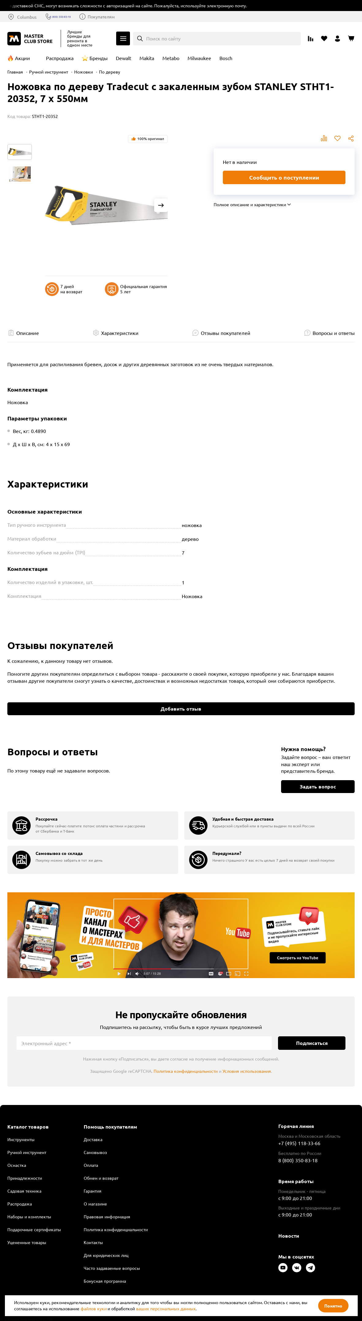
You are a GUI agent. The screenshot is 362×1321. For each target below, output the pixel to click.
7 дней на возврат (63, 289)
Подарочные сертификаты (34, 1229)
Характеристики (120, 333)
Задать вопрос (318, 786)
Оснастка (16, 1165)
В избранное (337, 138)
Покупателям (119, 16)
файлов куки (94, 1308)
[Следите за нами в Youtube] (283, 1267)
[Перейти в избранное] (324, 38)
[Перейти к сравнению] (310, 38)
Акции (22, 58)
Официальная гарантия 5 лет (136, 289)
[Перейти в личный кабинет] (337, 38)
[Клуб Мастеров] (31, 38)
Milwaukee (199, 58)
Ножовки (83, 71)
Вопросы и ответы (334, 333)
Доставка (93, 1139)
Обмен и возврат (101, 1178)
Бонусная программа (105, 1281)
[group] (92, 825)
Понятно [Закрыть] (333, 1305)
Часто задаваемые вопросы (112, 1268)
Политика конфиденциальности (186, 1071)
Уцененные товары (26, 1242)
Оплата (91, 1165)
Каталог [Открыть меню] (123, 38)
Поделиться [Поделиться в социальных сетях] (351, 138)
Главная (15, 71)
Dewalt (123, 58)
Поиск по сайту (163, 38)
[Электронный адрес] (144, 1043)
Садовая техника (24, 1191)
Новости (288, 1235)
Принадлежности (24, 1178)
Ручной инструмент (48, 71)
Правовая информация (107, 1216)
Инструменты (21, 1139)
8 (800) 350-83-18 (72, 16)
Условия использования (247, 1071)
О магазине (95, 1203)
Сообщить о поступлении (284, 177)
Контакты (93, 1242)
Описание (27, 333)
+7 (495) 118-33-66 (299, 1143)
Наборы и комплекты (29, 1216)
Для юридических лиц (106, 1255)
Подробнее (181, 935)
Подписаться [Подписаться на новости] (312, 1043)
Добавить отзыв (181, 708)
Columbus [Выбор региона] (26, 17)
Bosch (225, 58)
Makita (146, 58)
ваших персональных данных (166, 1308)
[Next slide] (161, 205)
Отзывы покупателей (225, 333)
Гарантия (92, 1191)
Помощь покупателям (110, 1127)
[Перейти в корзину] (351, 38)
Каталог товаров (28, 1127)
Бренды (99, 58)
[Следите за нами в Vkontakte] (296, 1267)
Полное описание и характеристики (250, 204)
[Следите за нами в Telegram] (310, 1267)
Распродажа (60, 58)
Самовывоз (95, 1152)
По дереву (109, 71)
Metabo (170, 58)
